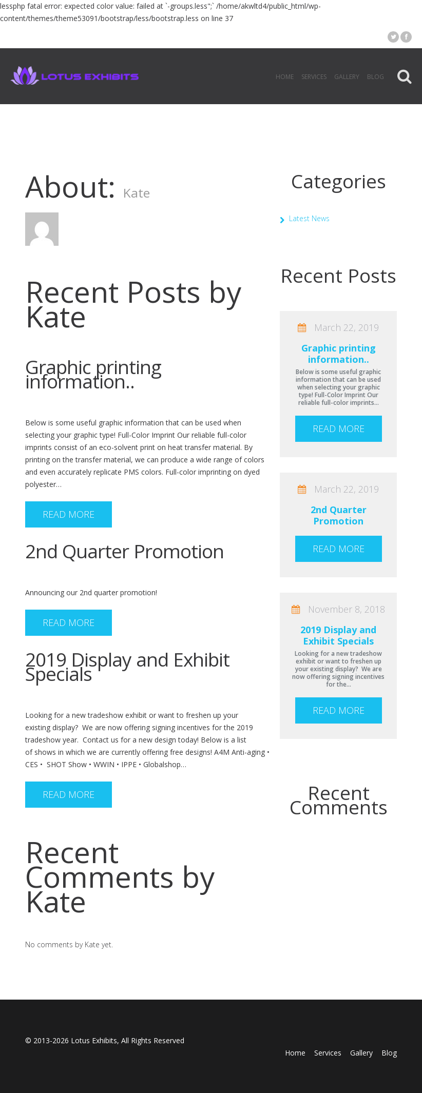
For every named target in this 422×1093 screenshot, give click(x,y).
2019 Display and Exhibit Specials (127, 666)
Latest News (309, 218)
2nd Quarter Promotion (124, 551)
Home (285, 76)
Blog (375, 76)
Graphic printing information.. (93, 374)
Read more (68, 514)
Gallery (346, 76)
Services (314, 76)
